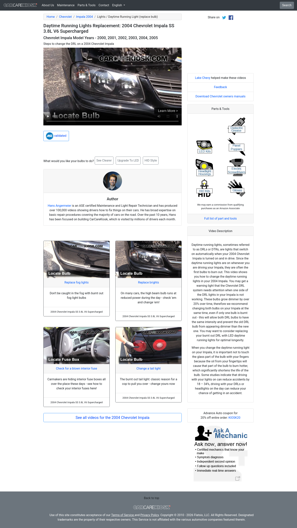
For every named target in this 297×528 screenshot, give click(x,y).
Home (51, 17)
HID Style (151, 160)
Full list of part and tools (220, 218)
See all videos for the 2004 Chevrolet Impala (112, 417)
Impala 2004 (84, 17)
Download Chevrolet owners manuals (220, 96)
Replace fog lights (76, 282)
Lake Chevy (202, 78)
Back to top (151, 498)
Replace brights (148, 282)
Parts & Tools (87, 5)
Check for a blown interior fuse (76, 368)
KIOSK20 (234, 417)
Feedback (220, 87)
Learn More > (168, 111)
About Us (48, 5)
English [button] (117, 5)
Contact (103, 5)
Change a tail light (148, 368)
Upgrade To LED (128, 160)
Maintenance (65, 5)
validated (56, 136)
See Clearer (104, 160)
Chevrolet (65, 17)
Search (287, 5)
